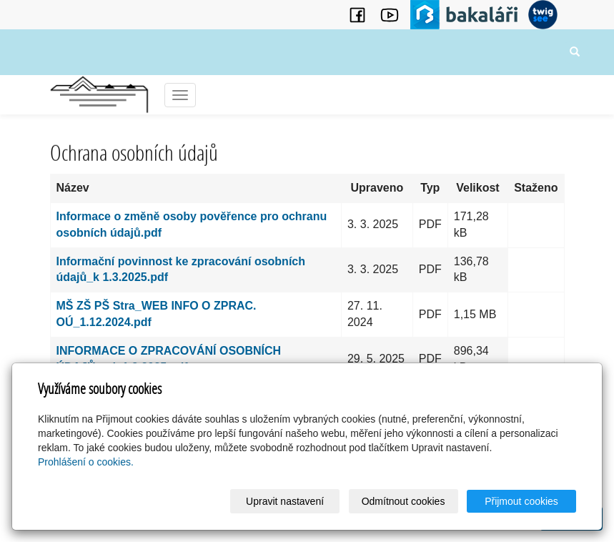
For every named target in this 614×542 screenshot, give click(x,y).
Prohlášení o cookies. (86, 462)
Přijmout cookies (521, 501)
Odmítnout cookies (403, 501)
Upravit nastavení (285, 501)
